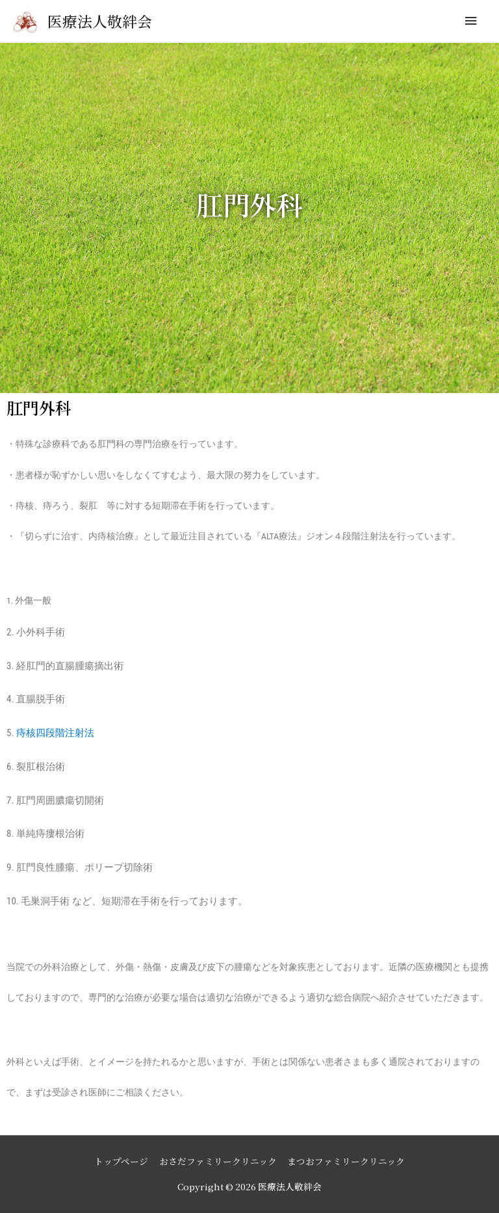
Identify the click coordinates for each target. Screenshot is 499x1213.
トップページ (121, 1161)
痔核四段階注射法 (55, 733)
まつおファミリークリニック (346, 1161)
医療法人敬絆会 (99, 21)
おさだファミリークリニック (218, 1161)
